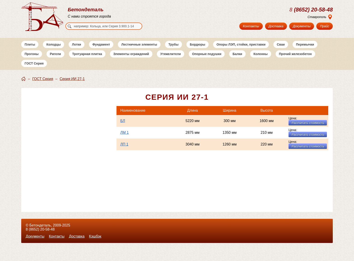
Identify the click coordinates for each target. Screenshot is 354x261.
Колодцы (53, 44)
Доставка (276, 26)
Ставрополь (316, 17)
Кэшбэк (95, 236)
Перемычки (305, 44)
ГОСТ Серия (34, 63)
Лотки (76, 44)
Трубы (173, 44)
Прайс (324, 26)
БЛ (122, 121)
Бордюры (197, 44)
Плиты (30, 44)
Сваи (281, 44)
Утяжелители (170, 54)
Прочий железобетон (295, 54)
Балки (237, 54)
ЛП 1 (124, 144)
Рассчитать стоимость (307, 123)
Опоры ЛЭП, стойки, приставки (241, 44)
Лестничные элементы (139, 44)
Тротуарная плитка (87, 54)
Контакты (251, 26)
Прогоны (32, 54)
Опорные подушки (206, 54)
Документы (301, 26)
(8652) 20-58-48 (311, 10)
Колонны (261, 54)
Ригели (55, 54)
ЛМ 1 (124, 132)
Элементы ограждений (131, 54)
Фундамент (101, 44)
